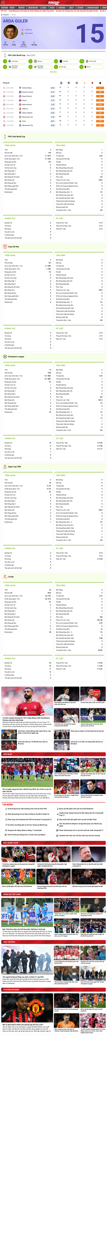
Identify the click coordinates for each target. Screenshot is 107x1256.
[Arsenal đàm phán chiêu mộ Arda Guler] (93, 697)
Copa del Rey (11, 246)
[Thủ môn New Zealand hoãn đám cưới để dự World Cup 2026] (66, 976)
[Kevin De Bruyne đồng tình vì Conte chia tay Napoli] (30, 835)
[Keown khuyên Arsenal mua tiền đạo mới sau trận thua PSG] (53, 879)
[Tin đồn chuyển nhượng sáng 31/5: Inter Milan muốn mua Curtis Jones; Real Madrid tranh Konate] (93, 1023)
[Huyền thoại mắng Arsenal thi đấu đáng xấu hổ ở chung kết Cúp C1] (81, 814)
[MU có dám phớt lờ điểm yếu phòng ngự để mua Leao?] (27, 1013)
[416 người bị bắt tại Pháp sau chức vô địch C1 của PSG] (27, 966)
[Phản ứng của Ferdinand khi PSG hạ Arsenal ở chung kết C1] (30, 819)
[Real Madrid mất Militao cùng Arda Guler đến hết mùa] (66, 697)
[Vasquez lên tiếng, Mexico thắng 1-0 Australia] (30, 830)
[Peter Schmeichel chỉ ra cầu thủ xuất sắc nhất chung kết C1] (81, 830)
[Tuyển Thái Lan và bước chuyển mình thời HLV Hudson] (66, 907)
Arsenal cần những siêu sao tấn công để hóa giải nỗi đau (81, 11)
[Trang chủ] (5, 15)
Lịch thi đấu (4, 7)
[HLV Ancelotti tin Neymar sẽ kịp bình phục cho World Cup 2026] (81, 825)
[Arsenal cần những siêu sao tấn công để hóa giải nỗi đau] (93, 768)
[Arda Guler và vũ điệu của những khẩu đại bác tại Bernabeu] (80, 745)
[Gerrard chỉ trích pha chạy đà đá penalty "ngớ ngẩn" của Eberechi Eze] (53, 857)
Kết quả (12, 7)
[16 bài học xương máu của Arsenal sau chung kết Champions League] (18, 857)
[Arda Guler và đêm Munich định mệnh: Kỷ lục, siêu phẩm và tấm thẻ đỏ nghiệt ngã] (27, 734)
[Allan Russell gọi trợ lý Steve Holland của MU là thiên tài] (30, 814)
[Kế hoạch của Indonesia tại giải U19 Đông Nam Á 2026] (93, 907)
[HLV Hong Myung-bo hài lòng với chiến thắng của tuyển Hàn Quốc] (66, 768)
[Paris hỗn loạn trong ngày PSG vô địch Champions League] (93, 976)
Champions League (13, 357)
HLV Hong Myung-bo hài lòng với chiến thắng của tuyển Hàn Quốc (33, 11)
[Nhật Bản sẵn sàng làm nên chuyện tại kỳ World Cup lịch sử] (93, 928)
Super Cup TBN (12, 467)
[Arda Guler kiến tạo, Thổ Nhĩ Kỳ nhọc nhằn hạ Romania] (27, 745)
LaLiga (8, 577)
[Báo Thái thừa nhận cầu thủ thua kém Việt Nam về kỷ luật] (27, 918)
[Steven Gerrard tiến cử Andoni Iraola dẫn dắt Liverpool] (93, 789)
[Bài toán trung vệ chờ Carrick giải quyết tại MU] (88, 879)
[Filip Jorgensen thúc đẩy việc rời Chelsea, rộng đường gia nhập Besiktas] (66, 1023)
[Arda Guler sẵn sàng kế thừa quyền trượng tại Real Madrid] (66, 718)
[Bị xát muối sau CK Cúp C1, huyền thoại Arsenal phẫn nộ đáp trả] (66, 789)
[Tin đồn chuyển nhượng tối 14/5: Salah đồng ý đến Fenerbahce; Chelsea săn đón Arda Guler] (27, 708)
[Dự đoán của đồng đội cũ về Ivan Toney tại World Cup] (30, 825)
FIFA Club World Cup (14, 137)
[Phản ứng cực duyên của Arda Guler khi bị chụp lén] (80, 734)
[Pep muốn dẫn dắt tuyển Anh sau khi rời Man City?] (81, 819)
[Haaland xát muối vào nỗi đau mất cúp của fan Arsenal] (81, 835)
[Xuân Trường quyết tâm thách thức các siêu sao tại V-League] (66, 928)
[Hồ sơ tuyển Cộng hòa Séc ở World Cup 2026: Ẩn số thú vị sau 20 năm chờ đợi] (27, 779)
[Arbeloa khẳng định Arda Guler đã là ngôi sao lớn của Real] (93, 718)
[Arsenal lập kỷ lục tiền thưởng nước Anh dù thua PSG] (30, 809)
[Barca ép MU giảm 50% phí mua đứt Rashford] (81, 809)
